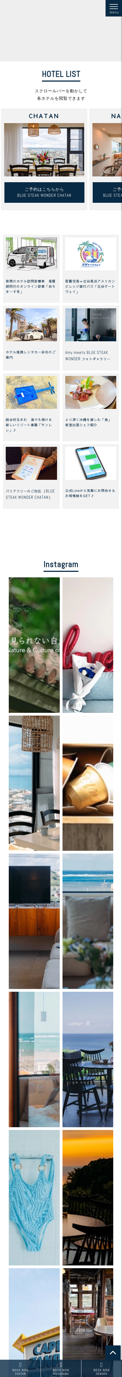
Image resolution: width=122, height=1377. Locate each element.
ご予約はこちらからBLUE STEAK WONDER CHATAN (44, 192)
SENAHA (101, 1368)
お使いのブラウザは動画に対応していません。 (61, 30)
